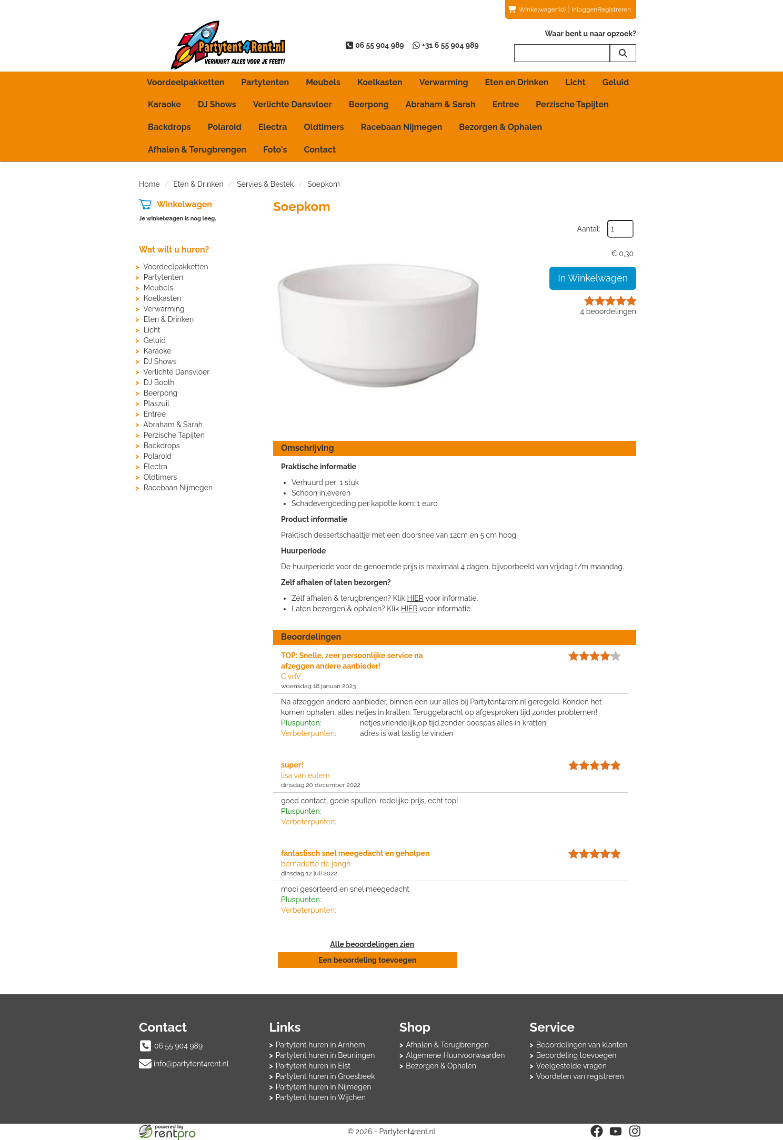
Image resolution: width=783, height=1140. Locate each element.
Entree (506, 104)
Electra (272, 127)
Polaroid (225, 127)
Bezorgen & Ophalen (500, 127)
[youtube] (615, 1131)
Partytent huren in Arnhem (320, 1045)
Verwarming (443, 82)
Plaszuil (156, 403)
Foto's (275, 150)
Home (149, 184)
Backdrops (169, 127)
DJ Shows (217, 104)
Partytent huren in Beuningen (325, 1055)
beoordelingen (608, 311)
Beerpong (369, 104)
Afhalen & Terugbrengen (197, 150)
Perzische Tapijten (572, 104)
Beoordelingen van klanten (582, 1045)
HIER (415, 598)
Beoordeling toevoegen (576, 1055)
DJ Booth (159, 382)
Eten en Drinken (517, 82)
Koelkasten (380, 82)
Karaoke (164, 104)
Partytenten (265, 82)
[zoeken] (623, 53)
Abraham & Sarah (441, 104)
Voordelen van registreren (580, 1076)
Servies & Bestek (265, 184)
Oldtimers (324, 127)
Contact (320, 150)
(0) (537, 9)
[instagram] (634, 1131)
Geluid (616, 82)
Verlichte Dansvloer (292, 104)
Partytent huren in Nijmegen (324, 1087)
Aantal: (588, 229)
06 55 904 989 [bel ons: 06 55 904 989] (178, 1046)
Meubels (323, 82)
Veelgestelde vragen (571, 1066)
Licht (575, 82)
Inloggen (584, 9)
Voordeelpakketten (185, 82)
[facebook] (596, 1131)
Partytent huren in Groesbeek (325, 1076)
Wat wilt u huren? (174, 250)
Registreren (614, 9)
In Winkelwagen (593, 278)
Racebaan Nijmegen (402, 127)
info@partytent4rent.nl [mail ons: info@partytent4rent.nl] (191, 1064)
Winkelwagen (184, 204)
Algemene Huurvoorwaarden (455, 1055)
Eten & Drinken (198, 184)
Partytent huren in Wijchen (321, 1097)
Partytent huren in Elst (313, 1066)
